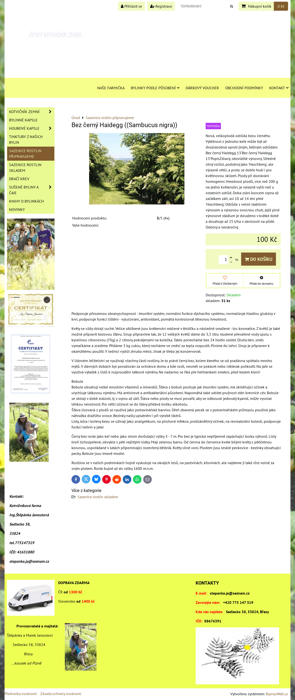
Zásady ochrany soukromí (60, 693)
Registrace (161, 6)
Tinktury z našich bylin (26, 139)
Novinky (17, 209)
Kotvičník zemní (31, 112)
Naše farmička (111, 87)
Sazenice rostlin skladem (97, 496)
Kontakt (279, 87)
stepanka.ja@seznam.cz (229, 593)
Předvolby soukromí (21, 693)
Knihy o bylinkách (26, 201)
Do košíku (258, 259)
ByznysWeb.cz (277, 693)
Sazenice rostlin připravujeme (25, 153)
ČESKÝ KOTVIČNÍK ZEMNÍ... (56, 34)
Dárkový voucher (202, 87)
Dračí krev (19, 178)
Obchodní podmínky (244, 87)
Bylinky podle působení (155, 87)
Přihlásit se (131, 6)
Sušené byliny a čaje (31, 190)
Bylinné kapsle (23, 120)
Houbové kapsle (31, 128)
